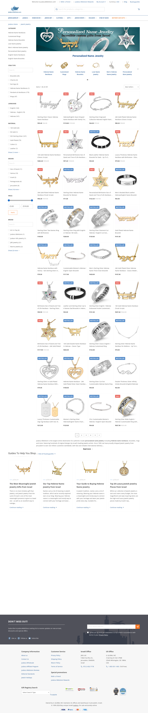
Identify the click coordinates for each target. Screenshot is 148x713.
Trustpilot (53, 695)
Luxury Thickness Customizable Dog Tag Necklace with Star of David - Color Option (48, 420)
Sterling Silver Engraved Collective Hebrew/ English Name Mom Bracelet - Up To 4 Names (100, 118)
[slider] (9, 200)
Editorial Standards (28, 674)
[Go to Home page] (14, 9)
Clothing (59, 18)
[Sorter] (132, 87)
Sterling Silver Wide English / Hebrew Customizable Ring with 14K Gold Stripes (126, 420)
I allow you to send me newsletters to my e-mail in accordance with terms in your (112, 634)
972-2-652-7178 (88, 666)
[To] (27, 206)
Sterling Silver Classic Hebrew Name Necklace (48, 118)
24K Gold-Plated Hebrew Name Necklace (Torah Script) (48, 194)
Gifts (69, 18)
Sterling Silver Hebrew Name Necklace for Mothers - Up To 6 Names (125, 345)
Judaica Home (13, 24)
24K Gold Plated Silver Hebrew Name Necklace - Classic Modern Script (126, 269)
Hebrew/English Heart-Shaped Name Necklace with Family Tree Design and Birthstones (74, 118)
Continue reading (16, 507)
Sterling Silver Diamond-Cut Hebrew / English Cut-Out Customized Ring (98, 231)
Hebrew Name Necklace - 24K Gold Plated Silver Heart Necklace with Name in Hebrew (74, 383)
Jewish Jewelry (13, 18)
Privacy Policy (103, 635)
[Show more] (14, 152)
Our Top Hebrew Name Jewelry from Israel (53, 485)
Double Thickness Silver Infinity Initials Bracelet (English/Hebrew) (126, 383)
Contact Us (25, 659)
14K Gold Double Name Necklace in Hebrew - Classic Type (74, 345)
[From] (14, 206)
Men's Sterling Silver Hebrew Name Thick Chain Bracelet (99, 269)
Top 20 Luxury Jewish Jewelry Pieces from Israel (123, 485)
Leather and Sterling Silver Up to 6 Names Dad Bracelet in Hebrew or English (74, 307)
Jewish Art (48, 18)
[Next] (138, 69)
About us (24, 655)
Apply (13, 212)
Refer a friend (64, 2)
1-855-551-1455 (114, 666)
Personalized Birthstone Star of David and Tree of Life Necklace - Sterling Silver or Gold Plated (74, 156)
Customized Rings (14, 36)
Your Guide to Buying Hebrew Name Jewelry (90, 485)
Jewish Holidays (26, 678)
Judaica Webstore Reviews (30, 670)
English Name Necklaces (16, 55)
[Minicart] (139, 9)
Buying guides (135, 2)
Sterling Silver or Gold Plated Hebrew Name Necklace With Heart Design (48, 383)
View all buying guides (47, 454)
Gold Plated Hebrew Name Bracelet (124, 231)
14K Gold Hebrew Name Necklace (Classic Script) (49, 156)
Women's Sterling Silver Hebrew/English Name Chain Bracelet (73, 420)
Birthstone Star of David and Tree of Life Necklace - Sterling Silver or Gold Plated (49, 307)
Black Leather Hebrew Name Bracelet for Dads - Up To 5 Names (99, 156)
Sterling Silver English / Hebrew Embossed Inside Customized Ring (100, 307)
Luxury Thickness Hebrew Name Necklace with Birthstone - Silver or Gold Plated (126, 156)
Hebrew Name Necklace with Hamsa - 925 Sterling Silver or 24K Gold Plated (48, 269)
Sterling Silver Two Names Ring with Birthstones (48, 231)
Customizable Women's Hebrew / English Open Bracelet (74, 269)
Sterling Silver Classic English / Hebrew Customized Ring (99, 345)
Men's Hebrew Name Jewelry (18, 47)
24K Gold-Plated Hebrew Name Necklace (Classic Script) (125, 118)
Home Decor (36, 18)
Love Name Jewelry (14, 44)
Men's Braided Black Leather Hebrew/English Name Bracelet (126, 194)
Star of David (104, 18)
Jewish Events (79, 18)
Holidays (92, 18)
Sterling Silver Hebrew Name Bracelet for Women (73, 194)
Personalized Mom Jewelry (17, 51)
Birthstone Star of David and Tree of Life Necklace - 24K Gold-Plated (49, 345)
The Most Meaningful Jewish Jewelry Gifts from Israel (23, 485)
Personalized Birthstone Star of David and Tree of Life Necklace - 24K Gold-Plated (100, 194)
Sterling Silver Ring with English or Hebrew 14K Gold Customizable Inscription (74, 231)
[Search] (20, 70)
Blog (125, 2)
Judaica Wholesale (27, 663)
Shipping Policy (56, 659)
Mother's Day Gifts (118, 18)
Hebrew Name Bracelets (16, 40)
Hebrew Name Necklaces (16, 33)
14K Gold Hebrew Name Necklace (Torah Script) (126, 307)
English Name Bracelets (16, 59)
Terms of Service (56, 666)
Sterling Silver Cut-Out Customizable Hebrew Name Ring (100, 383)
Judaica (25, 18)
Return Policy (55, 663)
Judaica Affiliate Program (29, 666)
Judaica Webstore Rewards (83, 2)
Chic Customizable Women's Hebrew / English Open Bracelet (100, 420)
